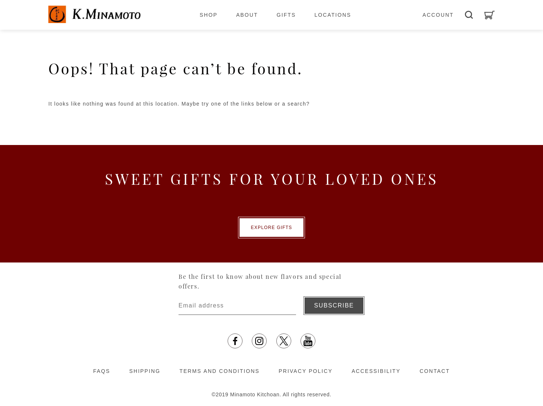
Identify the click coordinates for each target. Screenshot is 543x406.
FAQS (101, 371)
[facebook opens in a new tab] (235, 341)
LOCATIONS (332, 15)
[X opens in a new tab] (283, 341)
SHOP (209, 15)
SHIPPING (144, 371)
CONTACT (435, 371)
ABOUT (247, 15)
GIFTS (286, 15)
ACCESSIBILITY (376, 371)
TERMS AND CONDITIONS (220, 371)
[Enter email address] (237, 305)
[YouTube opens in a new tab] (308, 341)
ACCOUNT (438, 15)
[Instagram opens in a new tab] (259, 341)
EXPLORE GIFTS (271, 227)
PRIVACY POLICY (305, 371)
